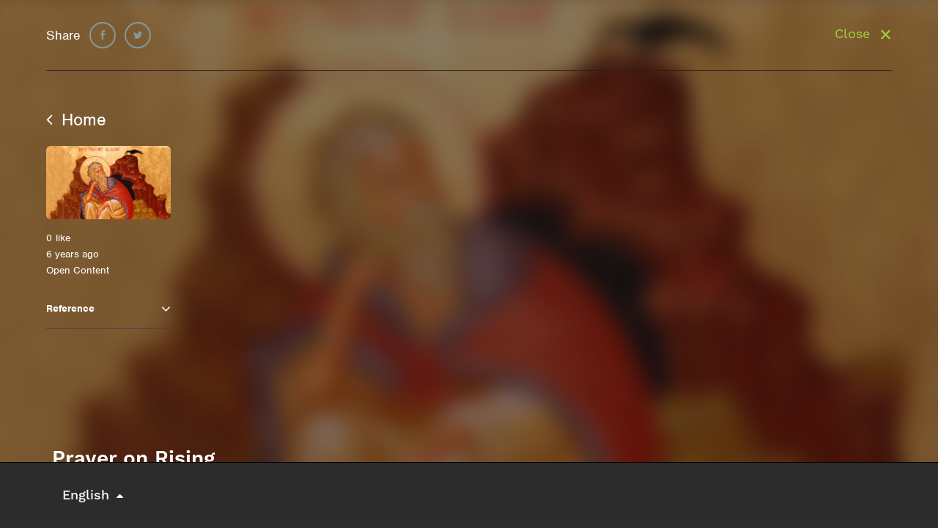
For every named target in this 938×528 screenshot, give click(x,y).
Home (76, 120)
